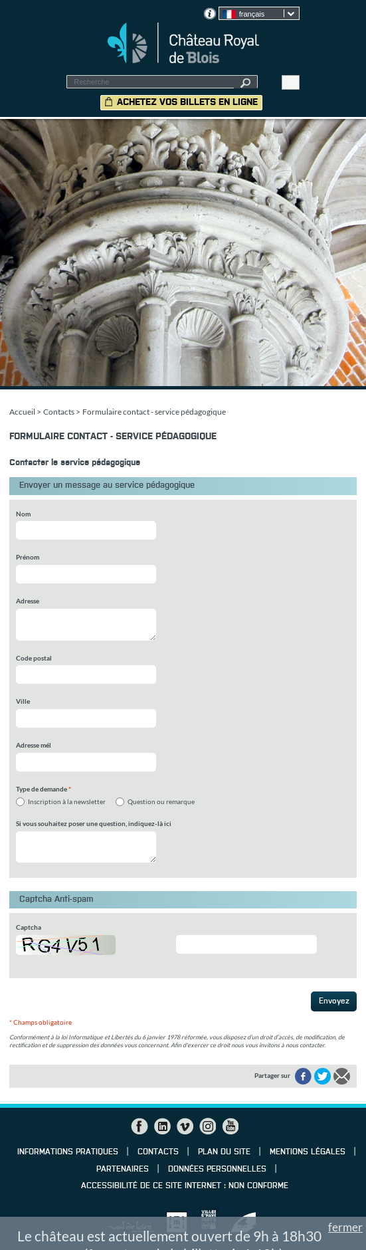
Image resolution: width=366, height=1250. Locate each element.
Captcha (28, 927)
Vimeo (184, 1126)
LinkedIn (162, 1126)
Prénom (27, 557)
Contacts (58, 412)
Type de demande (43, 789)
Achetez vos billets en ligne (187, 102)
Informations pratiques (67, 1152)
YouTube (229, 1126)
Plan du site (224, 1152)
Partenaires (122, 1170)
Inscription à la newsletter (67, 801)
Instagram (207, 1126)
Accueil (22, 412)
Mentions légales (307, 1152)
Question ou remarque (161, 801)
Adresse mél (33, 745)
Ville (23, 701)
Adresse (27, 601)
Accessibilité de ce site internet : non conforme (184, 1186)
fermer (345, 1227)
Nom (23, 514)
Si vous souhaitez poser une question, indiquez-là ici (93, 823)
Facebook (139, 1126)
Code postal (34, 658)
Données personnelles (217, 1170)
